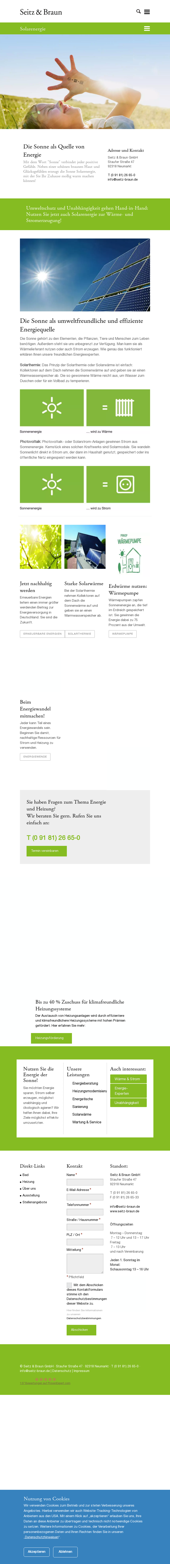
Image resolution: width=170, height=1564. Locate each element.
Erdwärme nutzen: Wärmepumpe (128, 590)
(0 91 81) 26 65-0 (56, 839)
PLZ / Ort (73, 1235)
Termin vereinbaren (44, 851)
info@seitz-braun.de (123, 179)
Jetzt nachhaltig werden (36, 587)
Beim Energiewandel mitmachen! (35, 709)
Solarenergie (33, 28)
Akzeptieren (36, 1552)
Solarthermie (79, 634)
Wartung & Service (86, 1122)
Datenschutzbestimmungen (84, 1318)
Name (71, 1175)
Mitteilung (74, 1250)
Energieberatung (85, 1084)
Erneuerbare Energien (42, 634)
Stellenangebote (35, 1202)
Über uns (29, 1189)
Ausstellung (31, 1195)
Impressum (81, 1371)
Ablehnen (65, 1552)
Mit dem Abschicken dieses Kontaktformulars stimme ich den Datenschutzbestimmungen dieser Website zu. (85, 1294)
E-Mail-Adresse (78, 1190)
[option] (85, 961)
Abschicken (79, 1330)
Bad (26, 1175)
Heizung (28, 1182)
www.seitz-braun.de (124, 1211)
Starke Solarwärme (83, 583)
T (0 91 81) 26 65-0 (121, 175)
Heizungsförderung (49, 1038)
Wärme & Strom (127, 1079)
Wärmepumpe (122, 634)
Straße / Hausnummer (82, 1220)
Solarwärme (81, 1115)
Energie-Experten (122, 1091)
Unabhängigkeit (127, 1103)
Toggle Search (138, 11)
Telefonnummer (78, 1205)
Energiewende (35, 757)
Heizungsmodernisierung (91, 1091)
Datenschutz (62, 1371)
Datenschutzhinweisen (41, 1537)
